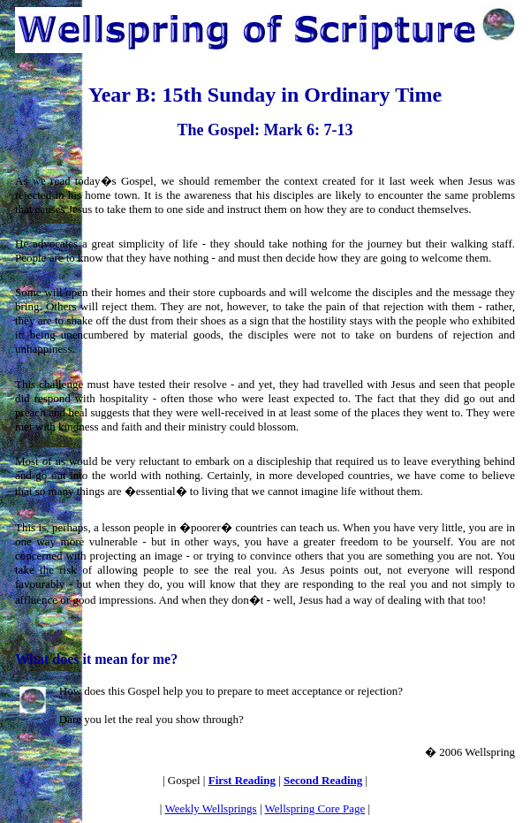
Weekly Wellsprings (210, 808)
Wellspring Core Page (315, 808)
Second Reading (323, 780)
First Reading (242, 780)
